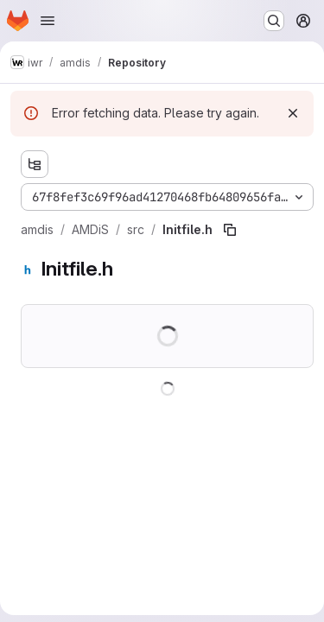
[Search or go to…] (274, 20)
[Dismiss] (293, 113)
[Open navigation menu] (47, 21)
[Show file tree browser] (34, 164)
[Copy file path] (230, 230)
